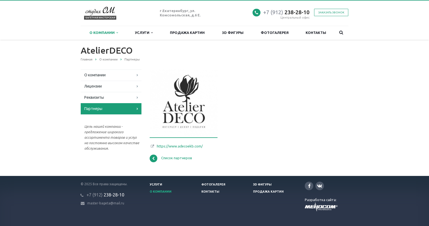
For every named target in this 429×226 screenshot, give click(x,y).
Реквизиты (94, 97)
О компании (103, 33)
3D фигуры (233, 32)
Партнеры (93, 108)
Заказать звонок (331, 12)
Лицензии (93, 86)
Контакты (316, 32)
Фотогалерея (275, 32)
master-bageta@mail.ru (105, 203)
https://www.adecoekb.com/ (180, 146)
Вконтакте (319, 185)
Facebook (309, 186)
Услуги (144, 33)
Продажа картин (187, 32)
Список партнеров (171, 158)
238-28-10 (286, 12)
